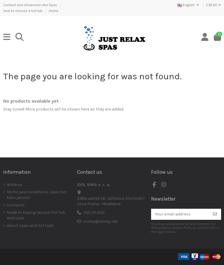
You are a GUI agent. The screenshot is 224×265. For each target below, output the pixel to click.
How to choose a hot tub (23, 11)
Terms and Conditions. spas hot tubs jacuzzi (37, 194)
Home (53, 11)
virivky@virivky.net (100, 221)
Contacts (16, 205)
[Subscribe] (215, 214)
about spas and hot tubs (30, 225)
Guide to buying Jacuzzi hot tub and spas (36, 215)
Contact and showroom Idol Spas (30, 5)
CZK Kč (213, 5)
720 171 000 (94, 212)
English (188, 5)
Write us (14, 184)
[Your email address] (180, 214)
